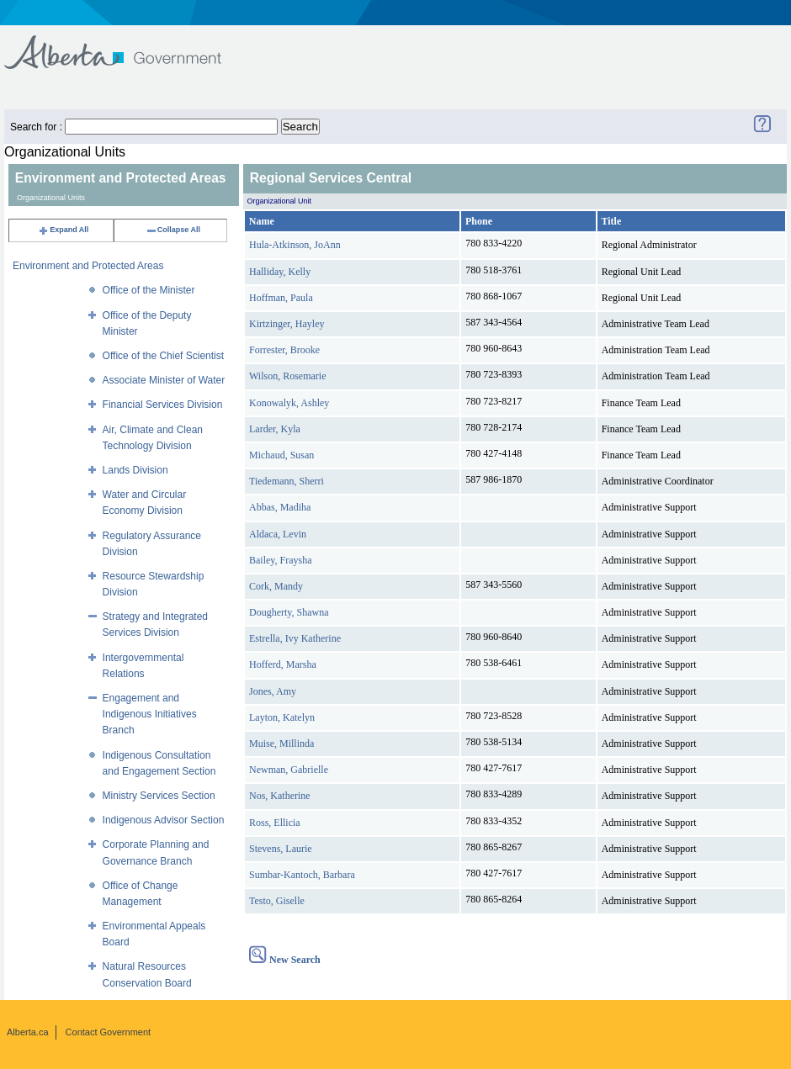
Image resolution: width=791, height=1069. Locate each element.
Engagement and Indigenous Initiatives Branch (150, 714)
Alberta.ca (28, 1032)
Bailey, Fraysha (280, 560)
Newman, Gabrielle (288, 769)
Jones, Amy (272, 691)
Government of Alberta (126, 44)
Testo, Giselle (277, 901)
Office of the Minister (149, 290)
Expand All (63, 229)
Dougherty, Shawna (289, 612)
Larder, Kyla (274, 429)
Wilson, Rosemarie (287, 376)
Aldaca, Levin (277, 534)
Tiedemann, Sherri (286, 481)
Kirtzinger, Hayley (286, 324)
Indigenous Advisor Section (164, 820)
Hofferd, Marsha (282, 664)
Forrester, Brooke (284, 350)
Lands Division (135, 470)
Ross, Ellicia (274, 822)
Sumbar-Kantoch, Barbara (302, 875)
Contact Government (108, 1032)
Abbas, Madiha (280, 507)
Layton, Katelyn (282, 717)
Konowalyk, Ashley (289, 403)
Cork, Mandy (276, 586)
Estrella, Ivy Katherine (295, 638)
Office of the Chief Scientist (164, 356)
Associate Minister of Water (164, 380)
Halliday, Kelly (280, 272)
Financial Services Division (163, 404)
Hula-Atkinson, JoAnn (295, 245)
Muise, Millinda (281, 743)
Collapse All (173, 229)
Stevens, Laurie (280, 849)
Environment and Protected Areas (88, 266)
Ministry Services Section (159, 796)
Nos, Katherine (280, 796)
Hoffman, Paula (281, 298)
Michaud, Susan (281, 455)
